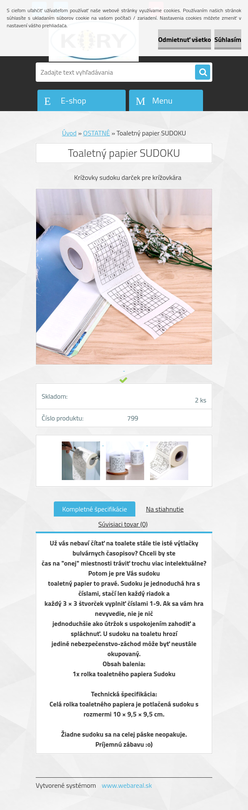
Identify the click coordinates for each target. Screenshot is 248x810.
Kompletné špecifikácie (94, 509)
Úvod (69, 133)
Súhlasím (227, 39)
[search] (202, 72)
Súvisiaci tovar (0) (123, 524)
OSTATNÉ (96, 133)
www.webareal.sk (127, 785)
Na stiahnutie (165, 509)
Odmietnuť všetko (184, 39)
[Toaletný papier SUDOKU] (82, 443)
